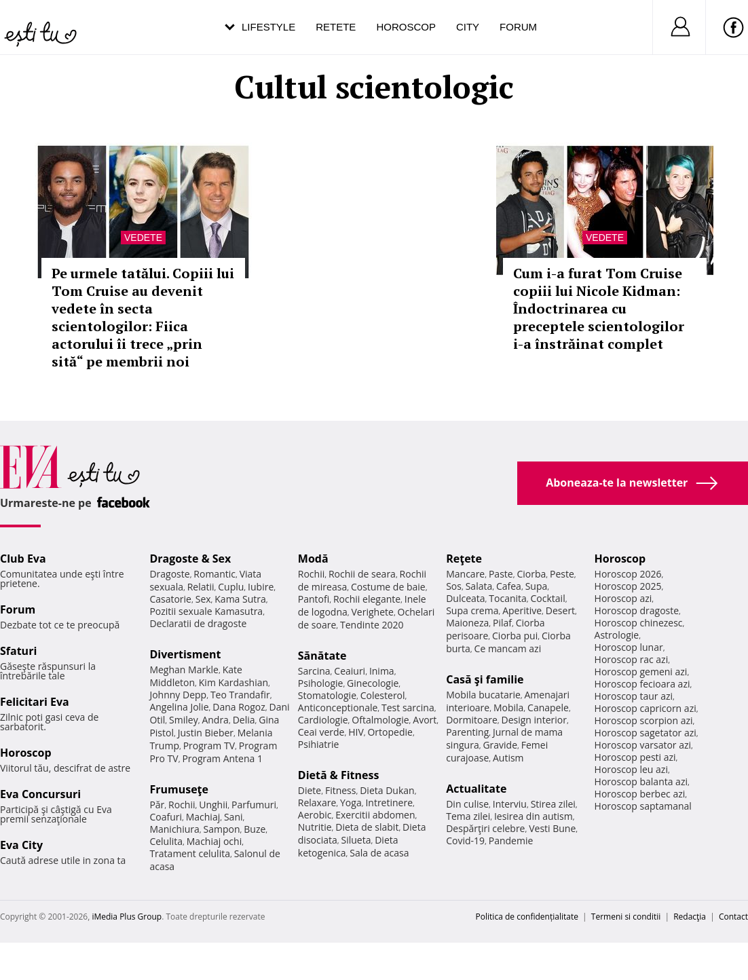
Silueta (356, 839)
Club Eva (23, 558)
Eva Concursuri (40, 794)
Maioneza (467, 622)
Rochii (181, 804)
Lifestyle (268, 27)
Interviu (510, 803)
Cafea (508, 586)
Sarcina (314, 670)
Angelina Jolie (178, 706)
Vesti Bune (552, 828)
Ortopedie (389, 731)
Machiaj (203, 816)
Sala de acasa (379, 852)
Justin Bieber (205, 732)
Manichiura (174, 829)
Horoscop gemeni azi (641, 671)
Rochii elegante (366, 598)
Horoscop (406, 27)
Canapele (548, 707)
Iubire (261, 586)
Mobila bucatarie (483, 694)
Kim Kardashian (233, 682)
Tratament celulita (189, 853)
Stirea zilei (553, 803)
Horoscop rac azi (632, 659)
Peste (562, 573)
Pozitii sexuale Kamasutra (206, 611)
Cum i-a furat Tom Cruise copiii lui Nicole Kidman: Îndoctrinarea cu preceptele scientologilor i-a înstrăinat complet (598, 308)
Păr (156, 804)
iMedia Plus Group (127, 916)
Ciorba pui (515, 635)
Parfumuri (253, 804)
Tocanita (508, 598)
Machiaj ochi (214, 841)
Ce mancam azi (508, 648)
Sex (203, 598)
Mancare (465, 573)
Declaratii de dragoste (197, 623)
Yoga (351, 802)
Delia (244, 719)
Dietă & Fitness (338, 775)
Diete (309, 790)
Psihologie (320, 683)
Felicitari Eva (34, 701)
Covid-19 (465, 840)
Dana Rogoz (238, 706)
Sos (454, 586)
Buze (254, 829)
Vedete (143, 237)
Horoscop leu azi (631, 769)
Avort (424, 719)
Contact (733, 916)
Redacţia (689, 916)
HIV (356, 731)
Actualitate (476, 788)
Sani (233, 816)
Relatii (200, 586)
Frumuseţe (178, 789)
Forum (518, 27)
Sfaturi (18, 650)
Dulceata (465, 598)
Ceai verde (321, 731)
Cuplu (231, 586)
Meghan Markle (184, 669)
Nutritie (315, 827)
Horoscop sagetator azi (645, 732)
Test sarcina (407, 707)
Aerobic (315, 814)
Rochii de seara (362, 573)
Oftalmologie (380, 719)
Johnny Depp (177, 694)
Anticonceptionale (338, 707)
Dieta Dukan (387, 790)
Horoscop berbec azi (640, 793)
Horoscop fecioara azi (642, 683)
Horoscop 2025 (628, 586)
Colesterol (382, 695)
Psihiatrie (318, 744)
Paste (501, 573)
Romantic (214, 573)
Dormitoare (472, 719)
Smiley (183, 719)
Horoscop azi (623, 598)
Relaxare (317, 802)
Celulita (166, 841)
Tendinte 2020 (371, 624)
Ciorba (531, 573)
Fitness (340, 790)
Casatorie (170, 598)
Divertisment (185, 654)
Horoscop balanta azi (641, 781)
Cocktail (548, 598)
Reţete (464, 558)
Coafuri (165, 816)
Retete (336, 27)
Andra (215, 719)
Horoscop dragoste (637, 610)
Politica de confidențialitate (527, 916)
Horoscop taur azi (634, 696)
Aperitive (522, 610)
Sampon (222, 829)
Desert (560, 610)
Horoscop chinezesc (639, 622)
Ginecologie (372, 683)
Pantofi (313, 598)
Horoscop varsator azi (643, 744)
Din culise (467, 803)
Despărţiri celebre (485, 828)
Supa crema (472, 610)
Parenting (467, 731)
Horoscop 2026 (628, 573)
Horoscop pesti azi (635, 757)
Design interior (533, 719)
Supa (536, 586)
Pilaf (502, 622)
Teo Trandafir (240, 694)
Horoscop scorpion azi (644, 720)
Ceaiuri (349, 670)
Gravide (500, 744)
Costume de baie (388, 586)
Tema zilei (468, 816)
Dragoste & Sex (190, 558)
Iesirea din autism (533, 816)
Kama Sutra (239, 598)
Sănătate (322, 655)
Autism (508, 757)
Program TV (209, 745)
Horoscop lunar (629, 647)
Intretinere (389, 802)
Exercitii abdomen (375, 814)
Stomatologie (327, 695)
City (467, 27)
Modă (313, 558)
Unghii (213, 804)
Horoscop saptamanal (643, 805)
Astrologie (617, 634)
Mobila (508, 707)
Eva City (21, 844)
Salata (479, 586)
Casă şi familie (484, 679)
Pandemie (511, 840)
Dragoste (169, 573)
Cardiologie (323, 719)
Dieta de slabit (366, 827)
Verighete (373, 611)
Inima (381, 670)
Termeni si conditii (626, 916)
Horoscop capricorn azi (645, 708)
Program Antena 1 (222, 758)
